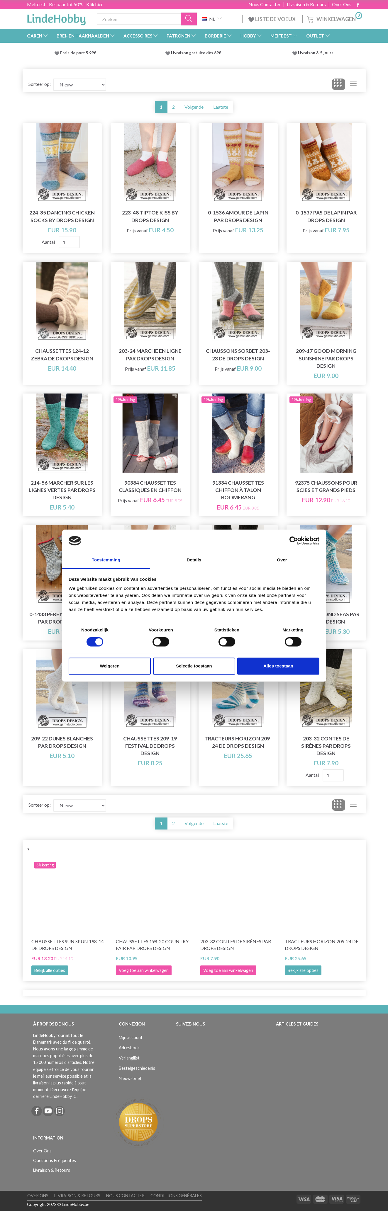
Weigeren (109, 666)
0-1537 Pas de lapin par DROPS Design (326, 216)
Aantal (49, 242)
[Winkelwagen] (334, 18)
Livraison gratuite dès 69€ (197, 52)
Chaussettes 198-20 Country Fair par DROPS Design (152, 945)
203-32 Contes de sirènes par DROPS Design (326, 745)
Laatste (220, 107)
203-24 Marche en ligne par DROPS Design (150, 354)
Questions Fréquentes (54, 1160)
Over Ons (341, 4)
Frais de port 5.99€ (78, 52)
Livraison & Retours (306, 4)
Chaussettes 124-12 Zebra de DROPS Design (62, 354)
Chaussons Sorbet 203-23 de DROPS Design (238, 354)
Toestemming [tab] (106, 560)
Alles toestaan (278, 666)
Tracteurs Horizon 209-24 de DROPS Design (238, 742)
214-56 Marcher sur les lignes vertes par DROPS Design (62, 490)
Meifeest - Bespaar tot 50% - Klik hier (65, 4)
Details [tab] (194, 560)
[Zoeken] (189, 19)
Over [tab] (282, 560)
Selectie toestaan (194, 666)
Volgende (194, 107)
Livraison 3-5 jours (315, 52)
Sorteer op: (39, 84)
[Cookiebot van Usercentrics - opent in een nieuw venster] (293, 540)
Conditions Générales (176, 1195)
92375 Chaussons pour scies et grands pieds (326, 486)
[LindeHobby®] (56, 17)
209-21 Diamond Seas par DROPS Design (326, 618)
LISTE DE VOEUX (272, 19)
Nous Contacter (264, 4)
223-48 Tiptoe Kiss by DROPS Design (150, 216)
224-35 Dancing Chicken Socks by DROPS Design (62, 216)
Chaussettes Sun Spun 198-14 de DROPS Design (67, 945)
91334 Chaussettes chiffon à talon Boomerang (238, 490)
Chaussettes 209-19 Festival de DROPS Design (150, 745)
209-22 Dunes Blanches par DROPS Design (62, 742)
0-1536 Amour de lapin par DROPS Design (238, 216)
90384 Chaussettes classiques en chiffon (150, 486)
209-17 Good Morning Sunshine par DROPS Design (326, 358)
